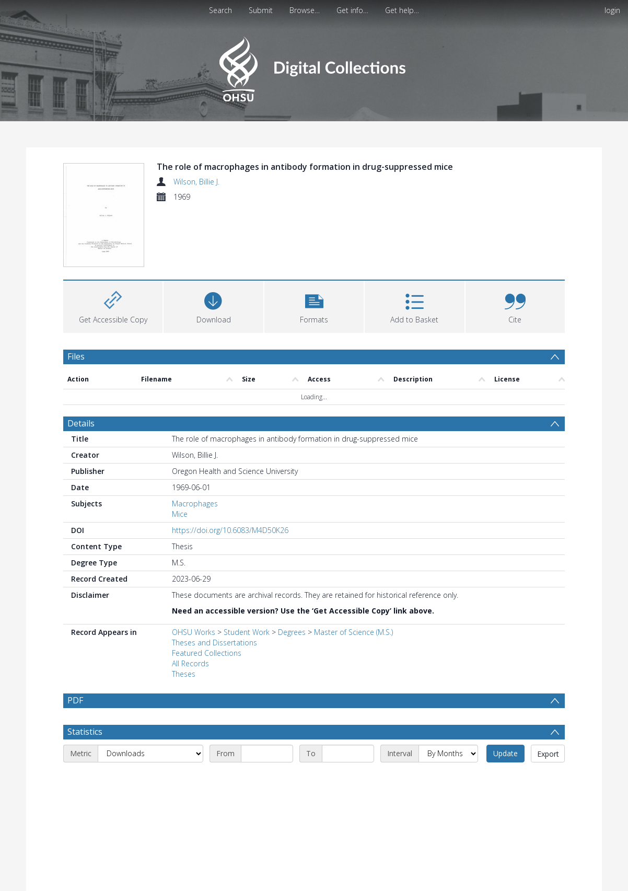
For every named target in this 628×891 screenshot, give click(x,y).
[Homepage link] (313, 66)
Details (81, 362)
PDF (75, 639)
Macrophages (195, 442)
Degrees (292, 571)
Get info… (352, 10)
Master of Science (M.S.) (353, 571)
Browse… (304, 10)
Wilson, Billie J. (196, 182)
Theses (183, 613)
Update (505, 692)
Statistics (84, 670)
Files (76, 294)
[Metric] (150, 692)
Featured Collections (206, 592)
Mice (180, 453)
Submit (261, 10)
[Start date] (267, 692)
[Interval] (448, 692)
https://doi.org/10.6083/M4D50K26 (230, 469)
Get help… (402, 10)
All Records (190, 602)
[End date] (348, 692)
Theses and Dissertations (214, 581)
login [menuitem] (612, 10)
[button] (314, 244)
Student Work (247, 571)
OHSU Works (193, 571)
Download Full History (522, 881)
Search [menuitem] (220, 10)
